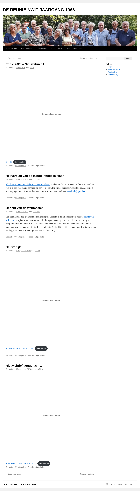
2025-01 (9, 162)
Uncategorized (20, 166)
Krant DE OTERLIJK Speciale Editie (19, 348)
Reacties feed (112, 72)
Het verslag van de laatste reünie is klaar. (35, 175)
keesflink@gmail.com (77, 191)
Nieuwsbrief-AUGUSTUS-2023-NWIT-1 (21, 463)
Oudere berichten (13, 58)
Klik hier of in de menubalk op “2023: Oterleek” (28, 184)
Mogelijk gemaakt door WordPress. (121, 484)
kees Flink (36, 179)
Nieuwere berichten (88, 58)
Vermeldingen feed (114, 69)
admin (32, 68)
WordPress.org (113, 75)
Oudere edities (41, 48)
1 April (67, 48)
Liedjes (52, 48)
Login (110, 67)
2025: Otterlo (11, 48)
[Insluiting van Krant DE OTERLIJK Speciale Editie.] (51, 300)
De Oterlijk (13, 247)
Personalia (77, 48)
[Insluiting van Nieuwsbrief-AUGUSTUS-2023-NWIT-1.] (51, 415)
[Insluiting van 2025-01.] (51, 114)
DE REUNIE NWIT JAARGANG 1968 (39, 9)
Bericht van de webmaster (24, 208)
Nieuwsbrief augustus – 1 (24, 365)
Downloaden (19, 162)
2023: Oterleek (26, 48)
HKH (60, 48)
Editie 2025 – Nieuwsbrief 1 (25, 64)
